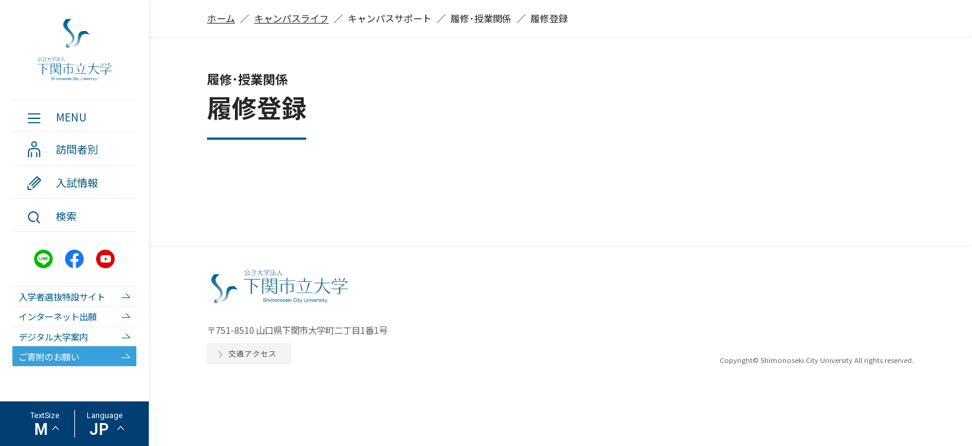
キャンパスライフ (291, 18)
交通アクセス (252, 353)
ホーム (221, 18)
